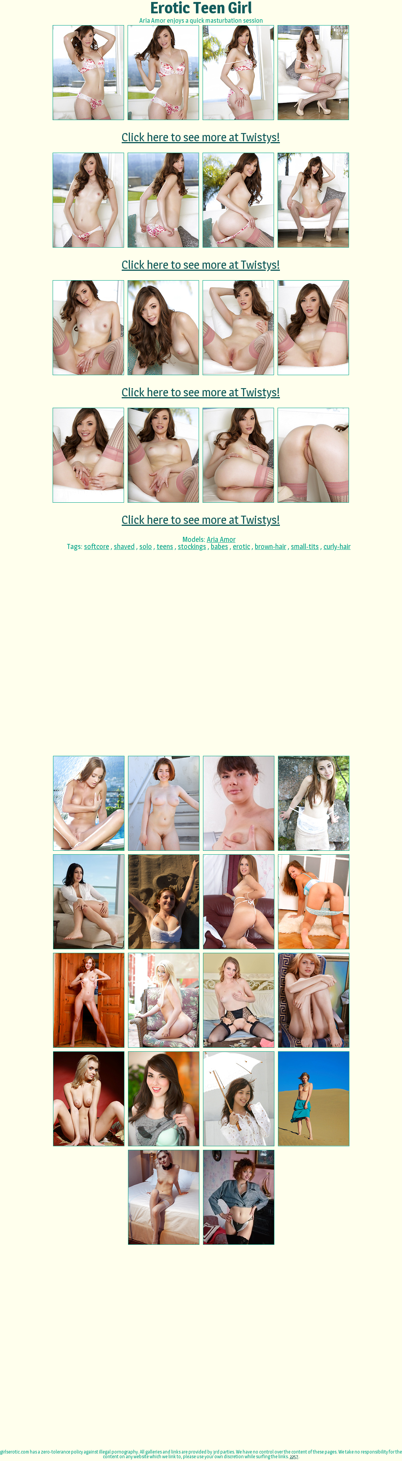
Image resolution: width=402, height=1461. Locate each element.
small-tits (305, 546)
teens (165, 546)
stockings (192, 546)
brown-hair (270, 546)
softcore (96, 546)
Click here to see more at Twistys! (201, 137)
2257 (294, 1456)
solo (145, 546)
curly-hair (337, 546)
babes (219, 546)
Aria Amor (221, 539)
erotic (241, 546)
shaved (124, 546)
